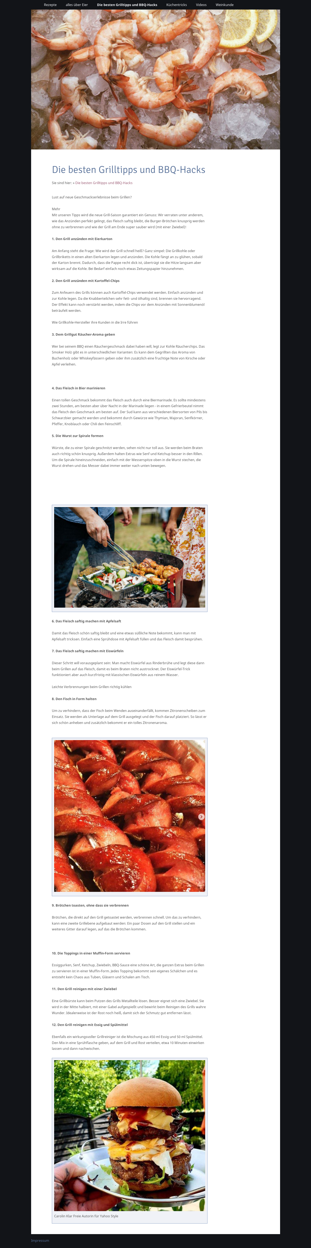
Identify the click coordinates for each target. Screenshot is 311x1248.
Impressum (40, 1240)
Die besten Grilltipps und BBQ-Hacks (104, 183)
